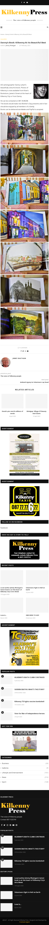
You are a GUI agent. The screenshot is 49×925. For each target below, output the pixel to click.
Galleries (3, 39)
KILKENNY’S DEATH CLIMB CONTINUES (29, 677)
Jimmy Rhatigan (11, 45)
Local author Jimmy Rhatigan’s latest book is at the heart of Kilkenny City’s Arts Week (11, 590)
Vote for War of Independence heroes (29, 713)
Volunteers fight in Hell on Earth (35, 589)
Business (25, 763)
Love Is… (3, 615)
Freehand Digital (24, 922)
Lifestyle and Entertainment (25, 773)
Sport (25, 782)
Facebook (4, 528)
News (25, 777)
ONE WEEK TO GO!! (32, 615)
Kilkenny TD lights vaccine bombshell (29, 701)
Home (2, 34)
